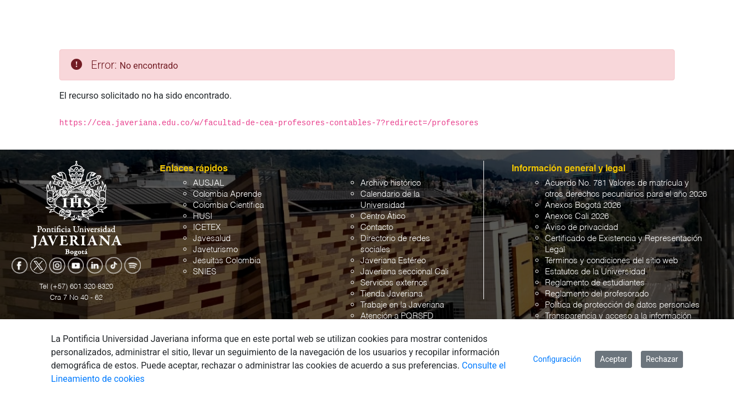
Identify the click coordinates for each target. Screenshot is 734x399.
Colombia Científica (228, 205)
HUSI (202, 216)
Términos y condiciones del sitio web (611, 261)
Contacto (376, 227)
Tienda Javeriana (391, 294)
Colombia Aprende (227, 194)
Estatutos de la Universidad (595, 272)
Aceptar (613, 359)
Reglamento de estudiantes (595, 283)
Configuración (557, 359)
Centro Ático (382, 216)
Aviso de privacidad (581, 227)
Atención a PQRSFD (397, 316)
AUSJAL (208, 183)
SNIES (204, 272)
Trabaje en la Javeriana (402, 305)
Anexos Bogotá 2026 (583, 205)
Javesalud (212, 238)
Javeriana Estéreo (393, 261)
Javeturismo (215, 249)
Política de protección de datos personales (622, 305)
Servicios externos (393, 283)
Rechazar (662, 359)
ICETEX (207, 227)
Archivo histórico (390, 183)
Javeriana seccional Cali (404, 272)
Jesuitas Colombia (227, 261)
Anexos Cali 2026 (577, 216)
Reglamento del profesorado (597, 294)
